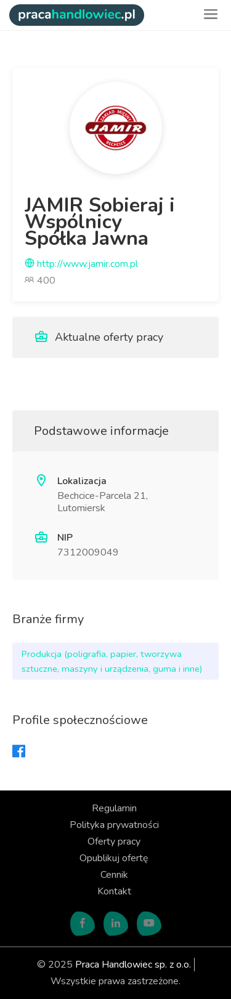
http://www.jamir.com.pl (81, 264)
